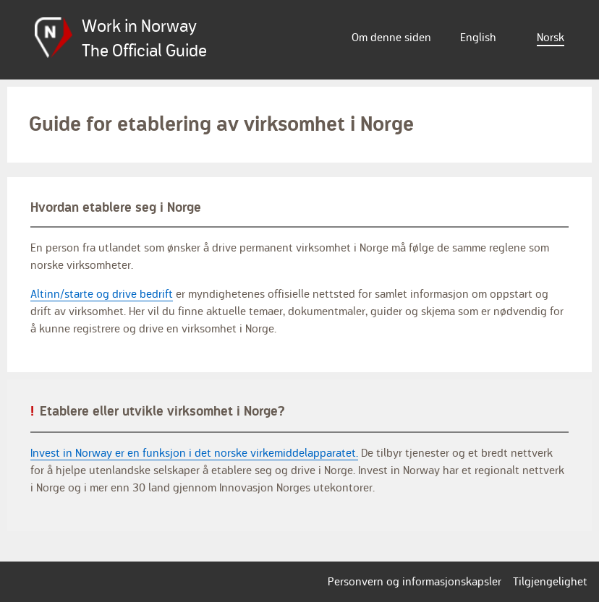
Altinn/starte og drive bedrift (101, 294)
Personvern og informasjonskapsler (414, 581)
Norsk (550, 37)
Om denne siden (391, 37)
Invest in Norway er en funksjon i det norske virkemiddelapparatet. (194, 453)
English (478, 37)
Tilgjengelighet (550, 581)
